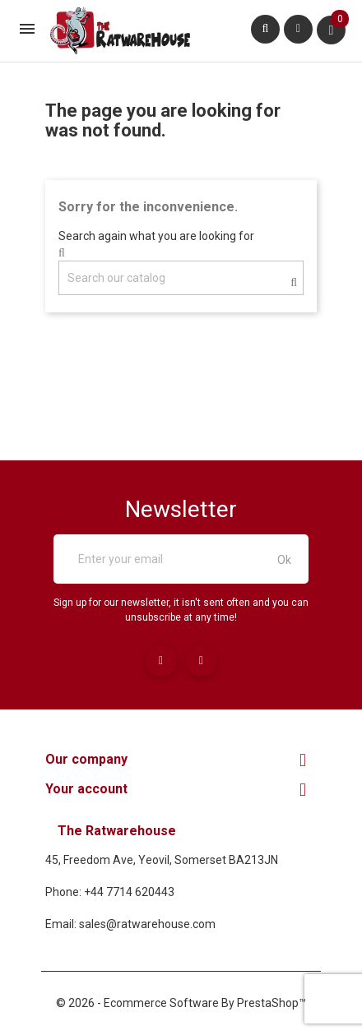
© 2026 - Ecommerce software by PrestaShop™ (181, 1003)
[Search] (181, 278)
